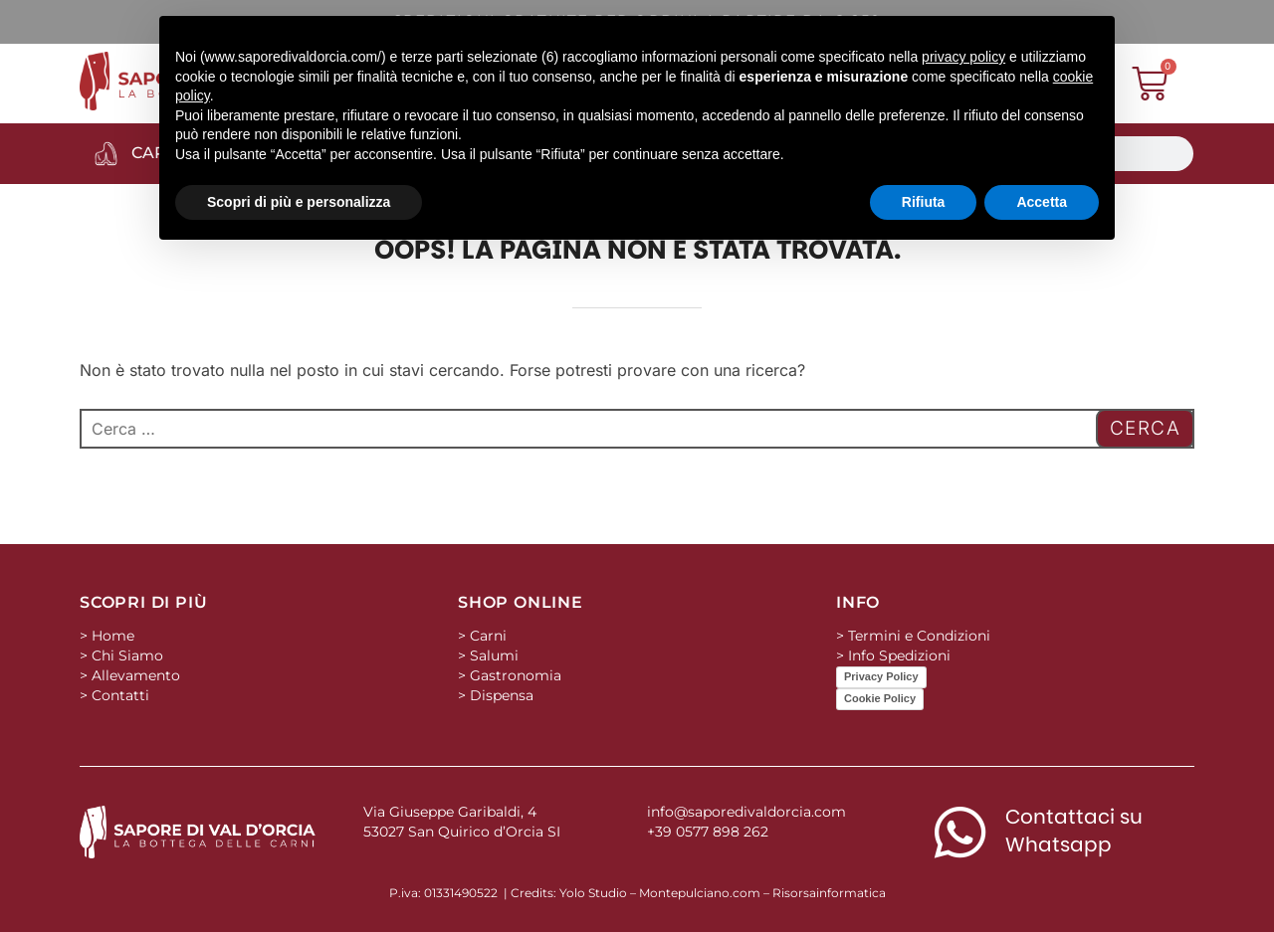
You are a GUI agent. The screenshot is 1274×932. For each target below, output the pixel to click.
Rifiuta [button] (924, 202)
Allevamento (136, 675)
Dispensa (501, 695)
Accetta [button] (1041, 202)
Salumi (494, 655)
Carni (488, 636)
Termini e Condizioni (919, 636)
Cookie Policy (880, 698)
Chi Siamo (127, 655)
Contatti (120, 695)
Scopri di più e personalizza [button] (298, 202)
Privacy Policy (881, 676)
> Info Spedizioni (893, 655)
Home (113, 636)
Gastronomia (515, 675)
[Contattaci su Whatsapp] (960, 832)
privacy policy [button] (963, 57)
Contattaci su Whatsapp (1074, 830)
